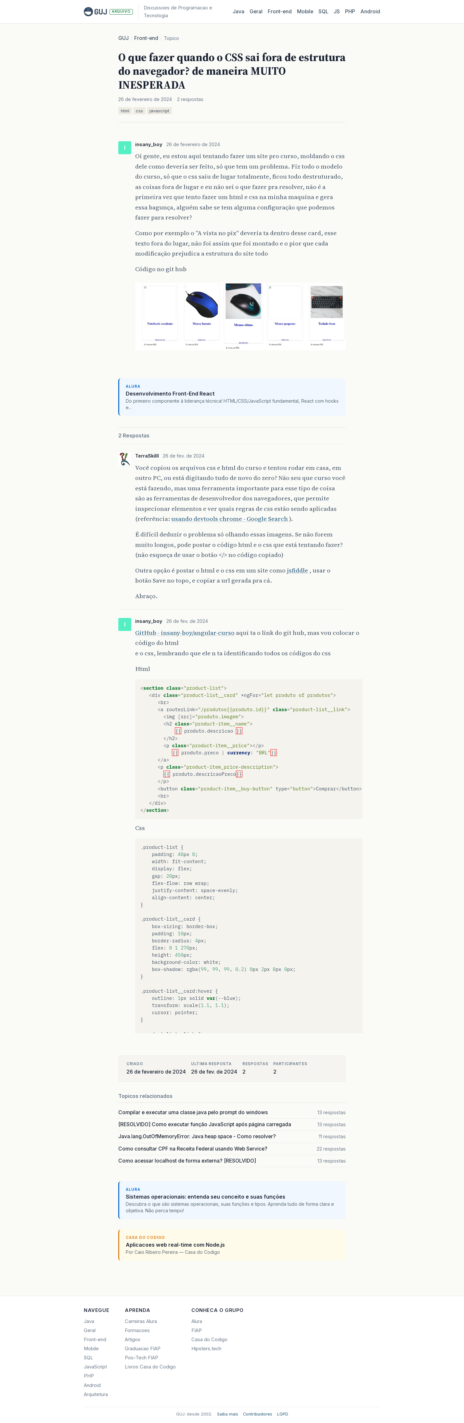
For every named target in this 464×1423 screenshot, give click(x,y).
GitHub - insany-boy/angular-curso (185, 632)
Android (370, 11)
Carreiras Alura (141, 1321)
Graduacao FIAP (143, 1349)
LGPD (282, 1414)
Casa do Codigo (209, 1339)
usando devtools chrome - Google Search (229, 518)
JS (337, 11)
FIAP (196, 1330)
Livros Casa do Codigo (150, 1367)
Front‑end (280, 11)
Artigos (132, 1339)
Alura (196, 1321)
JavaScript (95, 1367)
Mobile (305, 11)
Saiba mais (227, 1414)
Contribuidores (257, 1414)
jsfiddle (297, 570)
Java (238, 11)
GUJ (123, 38)
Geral (256, 11)
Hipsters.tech (206, 1349)
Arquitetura (96, 1394)
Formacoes (137, 1330)
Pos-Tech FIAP (141, 1358)
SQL (323, 11)
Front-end (146, 38)
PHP (350, 11)
